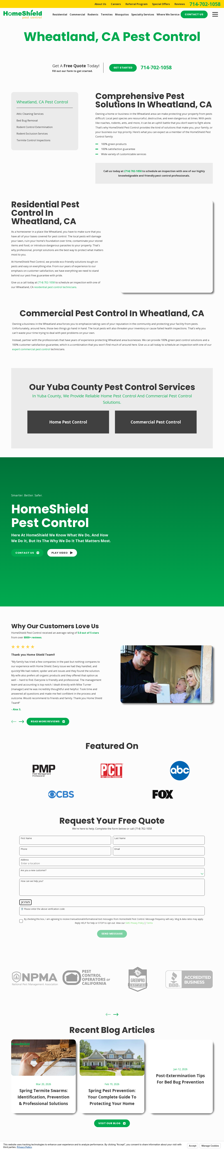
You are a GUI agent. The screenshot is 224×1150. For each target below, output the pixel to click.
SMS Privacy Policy (134, 919)
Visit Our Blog (112, 1120)
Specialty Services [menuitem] (142, 14)
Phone (24, 845)
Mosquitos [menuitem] (122, 14)
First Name (26, 835)
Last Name (120, 835)
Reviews (180, 4)
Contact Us (194, 14)
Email (117, 845)
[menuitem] (44, 113)
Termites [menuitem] (107, 14)
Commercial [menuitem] (77, 14)
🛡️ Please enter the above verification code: (43, 905)
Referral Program (137, 4)
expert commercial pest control (31, 346)
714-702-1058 (205, 4)
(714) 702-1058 (46, 282)
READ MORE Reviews (48, 718)
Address (25, 856)
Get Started (123, 67)
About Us (100, 4)
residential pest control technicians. (55, 287)
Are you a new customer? (33, 867)
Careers (116, 4)
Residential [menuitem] (60, 14)
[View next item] (21, 718)
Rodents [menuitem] (93, 14)
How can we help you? (32, 877)
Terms (149, 919)
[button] (62, 549)
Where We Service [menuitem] (168, 14)
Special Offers (161, 4)
